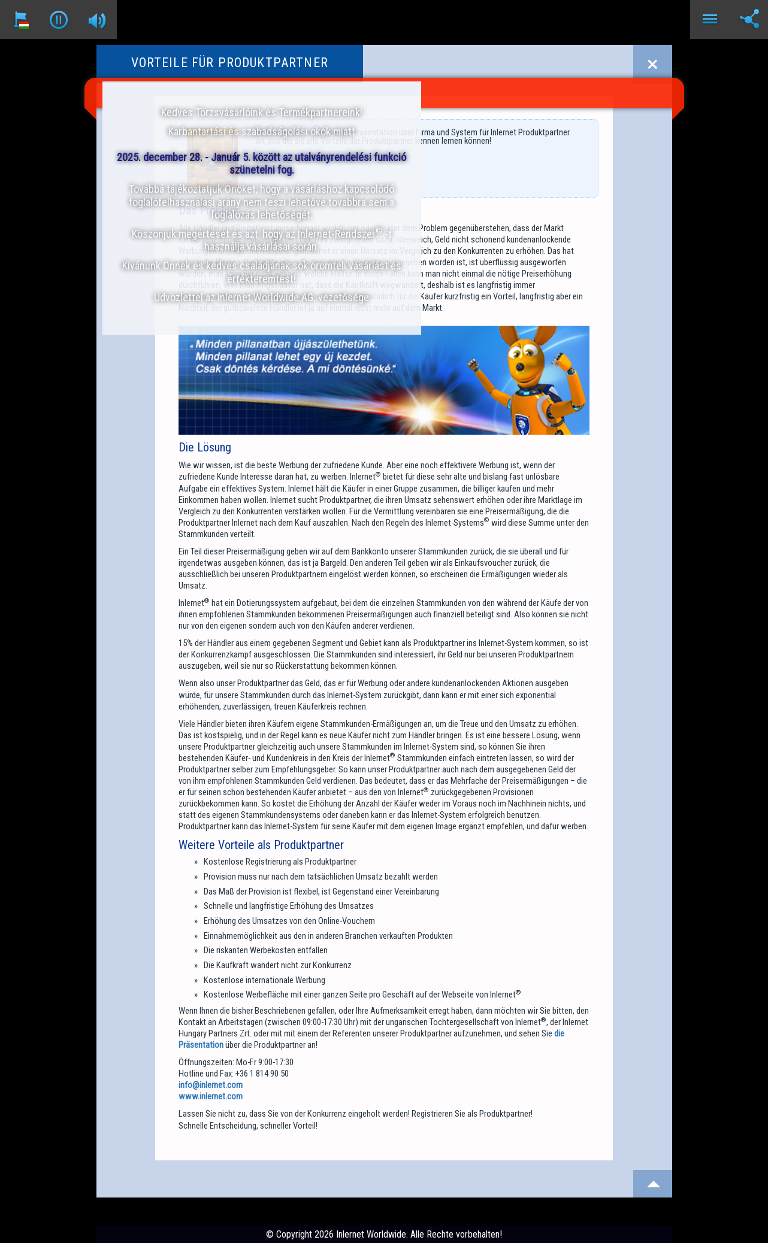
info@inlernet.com (211, 1085)
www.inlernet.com (211, 1096)
